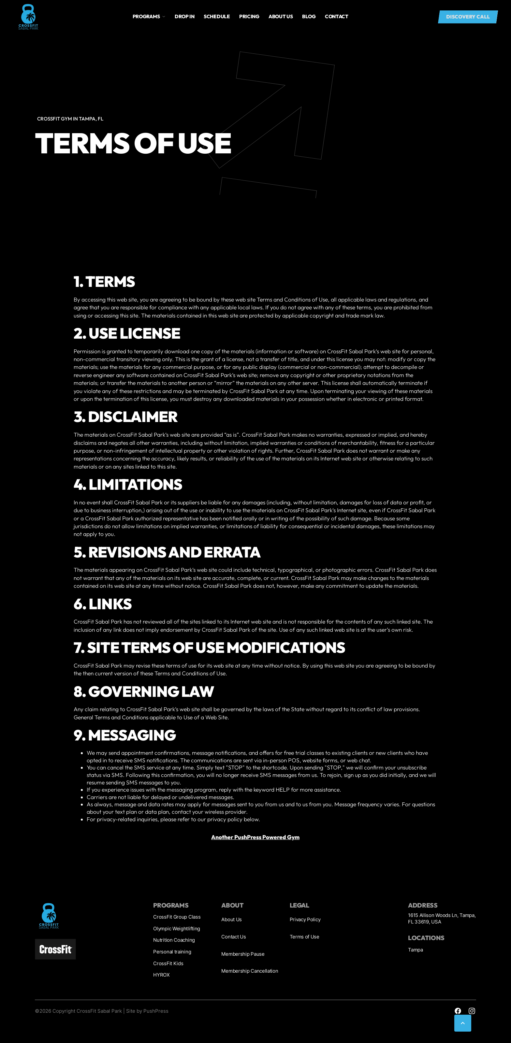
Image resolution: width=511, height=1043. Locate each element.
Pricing (249, 16)
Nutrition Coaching (174, 940)
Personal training (172, 952)
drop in (185, 16)
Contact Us (233, 937)
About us (281, 16)
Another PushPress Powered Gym (255, 837)
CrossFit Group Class (176, 917)
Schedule (217, 16)
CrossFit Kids (168, 963)
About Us (231, 919)
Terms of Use (304, 937)
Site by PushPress (147, 1011)
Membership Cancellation (249, 971)
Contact (336, 16)
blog (309, 16)
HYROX (161, 975)
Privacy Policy (305, 919)
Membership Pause (242, 954)
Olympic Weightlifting (176, 928)
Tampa (415, 950)
